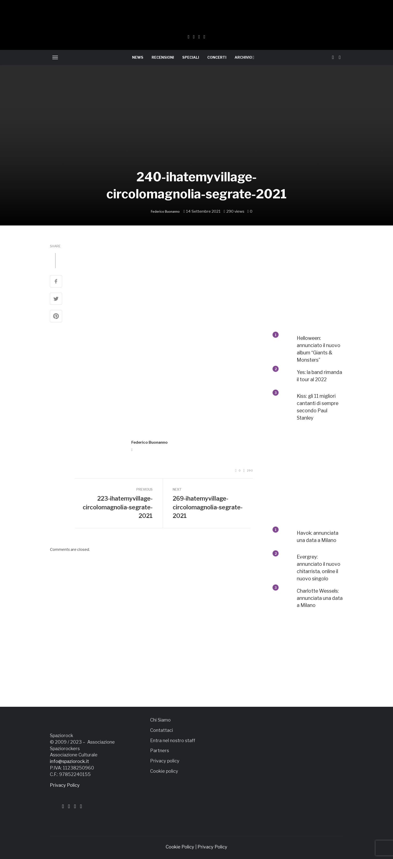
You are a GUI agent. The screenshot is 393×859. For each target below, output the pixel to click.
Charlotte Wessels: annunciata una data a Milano (320, 598)
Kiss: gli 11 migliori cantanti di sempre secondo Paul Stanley (317, 407)
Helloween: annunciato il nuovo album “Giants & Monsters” (318, 349)
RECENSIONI (163, 57)
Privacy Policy (65, 785)
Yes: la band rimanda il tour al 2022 (319, 375)
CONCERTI (216, 57)
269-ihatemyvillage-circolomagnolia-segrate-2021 (208, 507)
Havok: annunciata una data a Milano (317, 536)
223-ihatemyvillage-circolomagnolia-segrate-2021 (118, 507)
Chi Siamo (160, 720)
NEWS (137, 57)
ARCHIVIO (243, 57)
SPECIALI (190, 57)
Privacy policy (164, 760)
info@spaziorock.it (69, 761)
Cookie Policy (180, 846)
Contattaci (161, 730)
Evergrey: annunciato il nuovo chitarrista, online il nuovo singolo (318, 568)
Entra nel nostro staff (172, 740)
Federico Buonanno (165, 211)
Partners (159, 750)
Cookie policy (164, 771)
